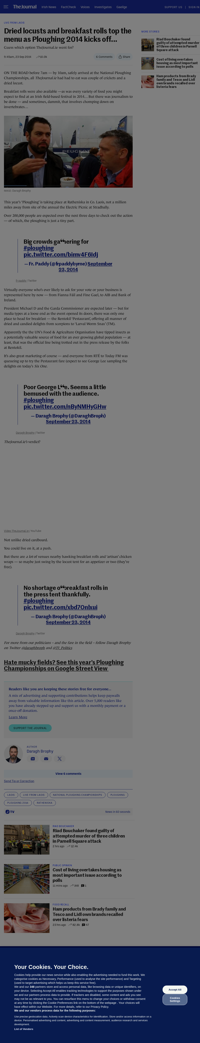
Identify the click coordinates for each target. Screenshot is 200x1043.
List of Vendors (23, 1029)
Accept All (175, 989)
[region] (100, 995)
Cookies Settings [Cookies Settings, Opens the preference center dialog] (175, 999)
